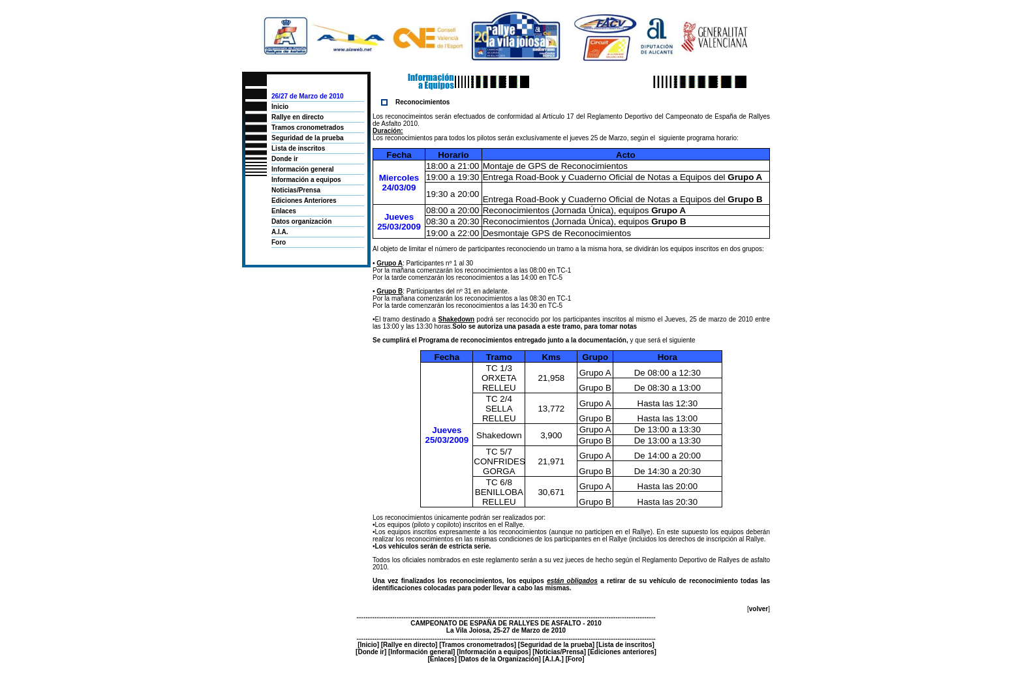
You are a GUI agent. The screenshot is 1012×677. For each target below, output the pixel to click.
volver (758, 608)
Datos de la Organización (499, 659)
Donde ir (284, 158)
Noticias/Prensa (295, 190)
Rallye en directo (297, 117)
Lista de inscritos (298, 148)
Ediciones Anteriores (304, 200)
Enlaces (283, 211)
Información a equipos (306, 179)
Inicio (279, 106)
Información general (302, 169)
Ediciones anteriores (622, 651)
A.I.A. (279, 231)
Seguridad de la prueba (307, 138)
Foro (278, 242)
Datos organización (301, 221)
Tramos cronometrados (307, 127)
